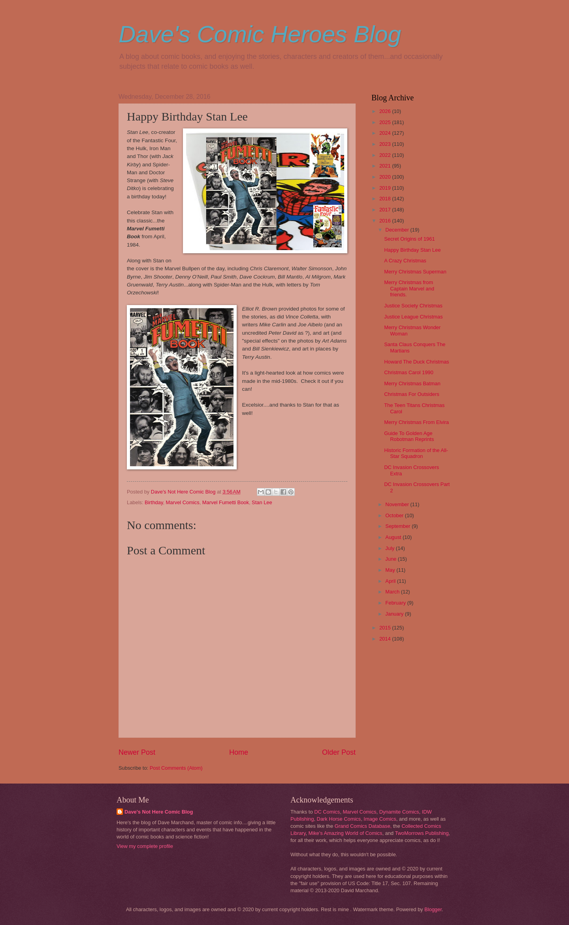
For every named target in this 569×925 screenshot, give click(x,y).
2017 (385, 210)
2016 (385, 221)
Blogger (433, 909)
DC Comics (327, 812)
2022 (385, 155)
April (391, 581)
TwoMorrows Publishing (421, 833)
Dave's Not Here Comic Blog (158, 812)
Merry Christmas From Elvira (416, 422)
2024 (385, 133)
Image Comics (380, 819)
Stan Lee (262, 502)
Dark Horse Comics (339, 819)
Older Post (339, 752)
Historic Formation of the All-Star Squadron (416, 453)
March (393, 592)
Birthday (154, 502)
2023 (385, 144)
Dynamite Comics (399, 812)
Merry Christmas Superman (415, 272)
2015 (385, 628)
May (390, 570)
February (396, 603)
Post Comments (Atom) (176, 768)
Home (238, 752)
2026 (385, 111)
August (394, 537)
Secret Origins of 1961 (409, 239)
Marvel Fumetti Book (225, 502)
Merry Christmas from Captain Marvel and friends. (409, 288)
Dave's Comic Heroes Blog (260, 34)
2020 (385, 177)
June (391, 559)
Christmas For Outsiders (411, 394)
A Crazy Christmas (405, 261)
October (395, 515)
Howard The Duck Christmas (416, 362)
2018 (385, 199)
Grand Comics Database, (363, 826)
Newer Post (137, 752)
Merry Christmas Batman (412, 383)
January (395, 614)
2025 (385, 122)
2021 (385, 166)
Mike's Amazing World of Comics (345, 833)
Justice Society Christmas (413, 306)
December (397, 230)
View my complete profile (145, 846)
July (390, 548)
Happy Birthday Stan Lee (412, 250)
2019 (385, 188)
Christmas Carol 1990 (408, 372)
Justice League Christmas (413, 317)
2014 (385, 639)
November (397, 504)
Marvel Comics (183, 502)
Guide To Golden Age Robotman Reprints (409, 436)
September (398, 526)
